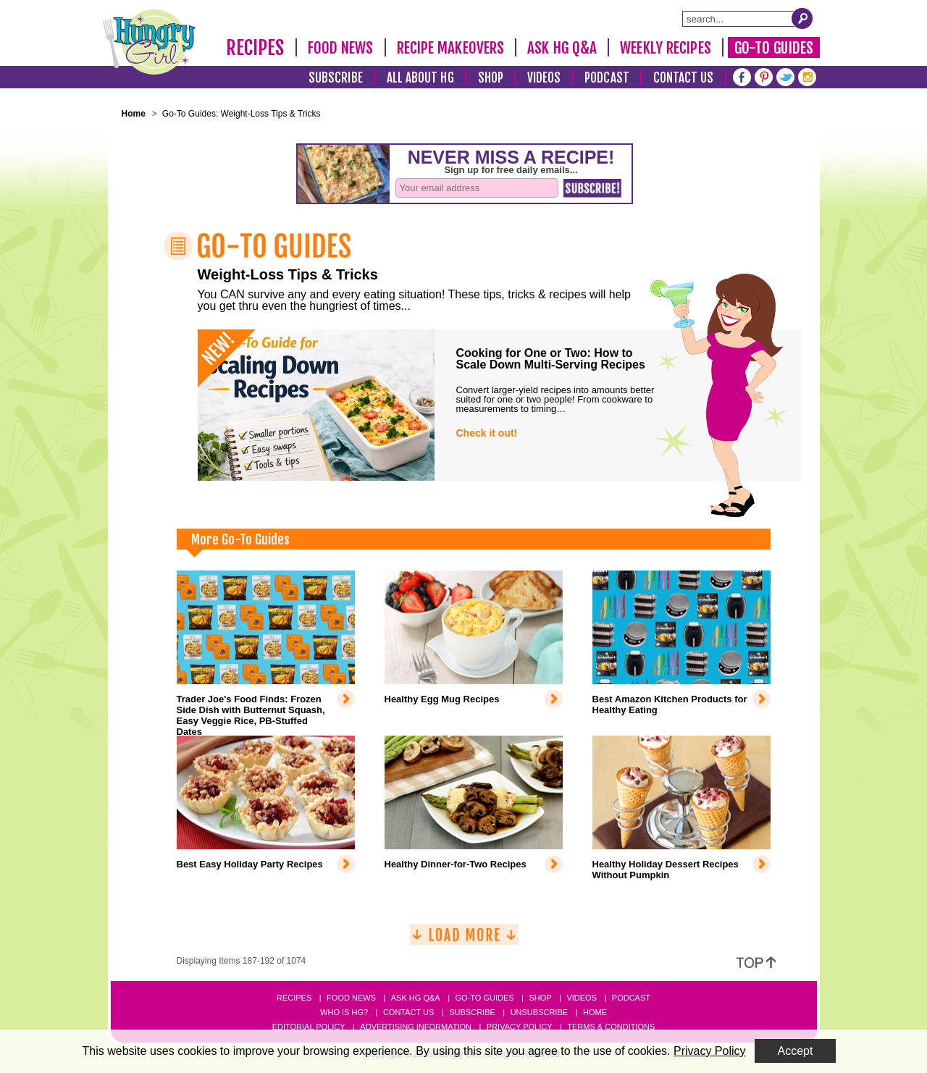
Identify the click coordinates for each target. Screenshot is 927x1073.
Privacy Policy (520, 1026)
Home (595, 1012)
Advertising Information (415, 1026)
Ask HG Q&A (562, 47)
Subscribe (336, 77)
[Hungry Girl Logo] (149, 42)
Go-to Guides (484, 997)
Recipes (255, 47)
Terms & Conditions (611, 1026)
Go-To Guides (773, 47)
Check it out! (487, 433)
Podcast (606, 77)
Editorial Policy (308, 1026)
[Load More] (464, 940)
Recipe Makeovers (451, 47)
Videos (544, 77)
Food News (341, 47)
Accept (795, 1051)
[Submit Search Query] (802, 18)
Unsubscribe (539, 1012)
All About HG (420, 77)
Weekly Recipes (665, 47)
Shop (490, 77)
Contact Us (683, 77)
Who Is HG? (344, 1012)
